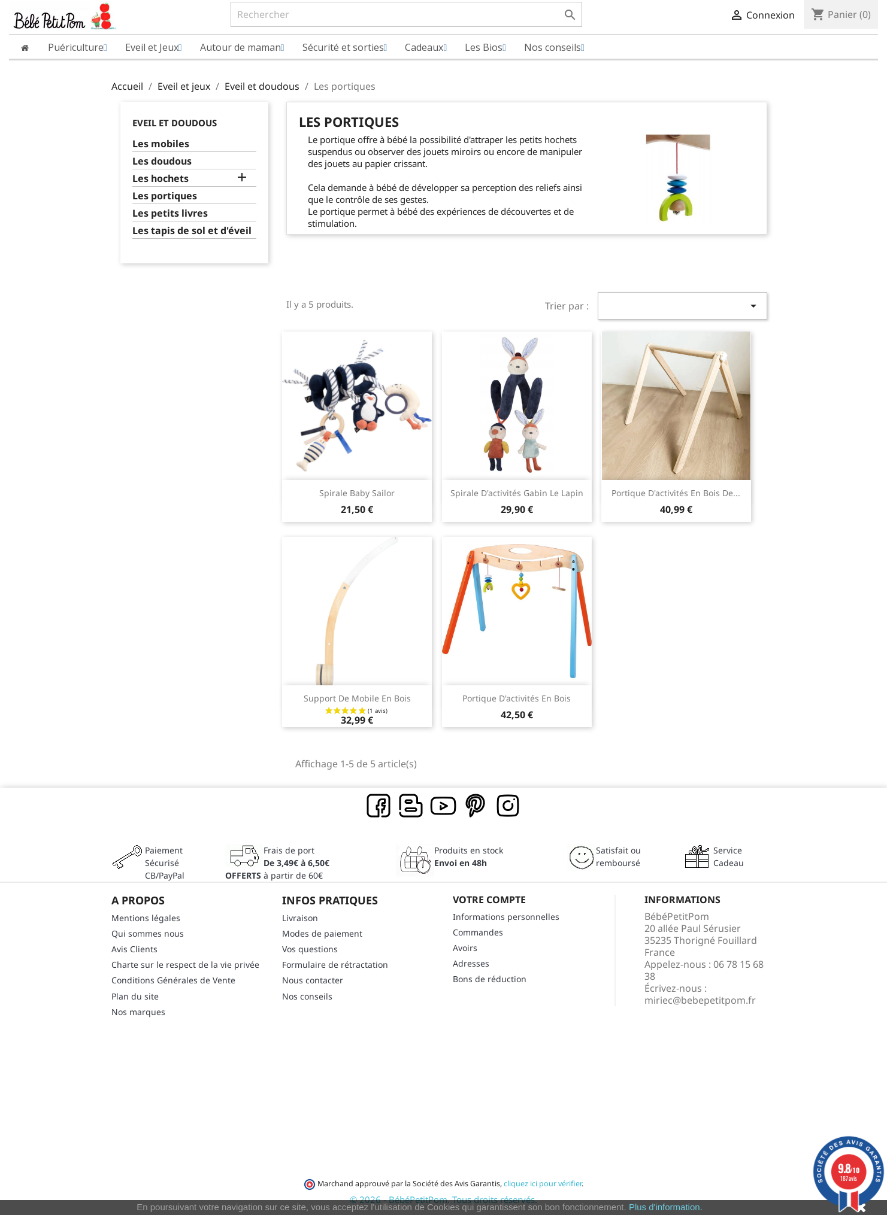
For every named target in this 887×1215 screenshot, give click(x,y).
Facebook (379, 806)
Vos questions (310, 949)
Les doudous (162, 161)
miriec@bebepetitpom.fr (700, 1000)
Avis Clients (134, 949)
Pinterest (476, 806)
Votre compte (489, 899)
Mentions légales (145, 918)
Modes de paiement (322, 933)
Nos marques (138, 1011)
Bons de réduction (489, 979)
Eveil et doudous (174, 123)
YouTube (444, 806)
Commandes (478, 932)
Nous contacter (312, 980)
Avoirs (465, 947)
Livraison (300, 918)
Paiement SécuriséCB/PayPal (164, 863)
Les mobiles (160, 144)
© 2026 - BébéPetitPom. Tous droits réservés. (443, 1199)
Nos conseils (307, 996)
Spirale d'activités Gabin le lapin (516, 493)
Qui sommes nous (147, 933)
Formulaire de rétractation (335, 964)
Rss (411, 806)
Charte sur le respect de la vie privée (185, 964)
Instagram (508, 806)
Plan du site (135, 996)
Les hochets (160, 178)
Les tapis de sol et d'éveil (192, 230)
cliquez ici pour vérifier (543, 1183)
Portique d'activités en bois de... (675, 493)
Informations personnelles (506, 916)
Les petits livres (170, 213)
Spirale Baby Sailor (357, 493)
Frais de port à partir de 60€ (277, 863)
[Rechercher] (406, 14)
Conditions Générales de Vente (173, 980)
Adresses (471, 963)
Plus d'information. (666, 1207)
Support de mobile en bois (357, 698)
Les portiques (164, 196)
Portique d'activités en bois (516, 698)
